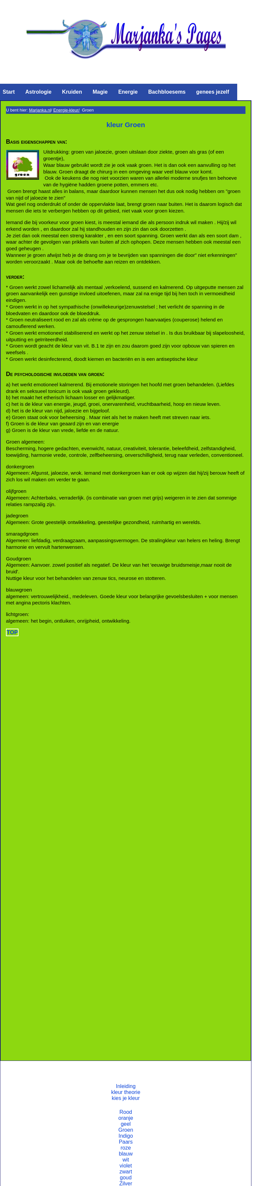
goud (126, 1177)
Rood (125, 1112)
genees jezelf (212, 92)
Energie (128, 92)
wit (125, 1159)
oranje (125, 1118)
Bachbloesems (167, 92)
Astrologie (38, 92)
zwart (125, 1171)
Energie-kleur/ (66, 110)
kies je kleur (126, 1098)
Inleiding (126, 1086)
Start (9, 92)
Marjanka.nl (40, 110)
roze (125, 1148)
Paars (126, 1142)
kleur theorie (125, 1092)
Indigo (125, 1136)
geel (126, 1124)
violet (125, 1165)
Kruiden (72, 92)
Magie (100, 92)
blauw (126, 1154)
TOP (12, 632)
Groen (125, 1130)
